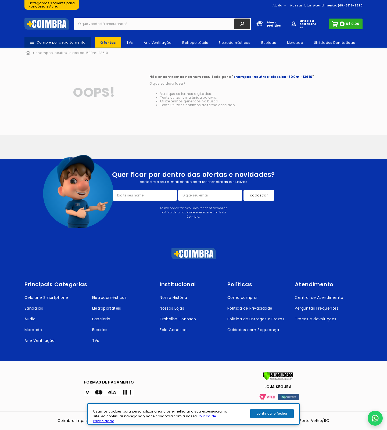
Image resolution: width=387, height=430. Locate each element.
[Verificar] (278, 379)
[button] (375, 418)
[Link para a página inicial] (27, 53)
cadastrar (259, 195)
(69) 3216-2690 (350, 5)
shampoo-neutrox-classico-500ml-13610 (72, 53)
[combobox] (162, 24)
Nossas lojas (301, 5)
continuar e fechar (272, 413)
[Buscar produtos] (242, 24)
